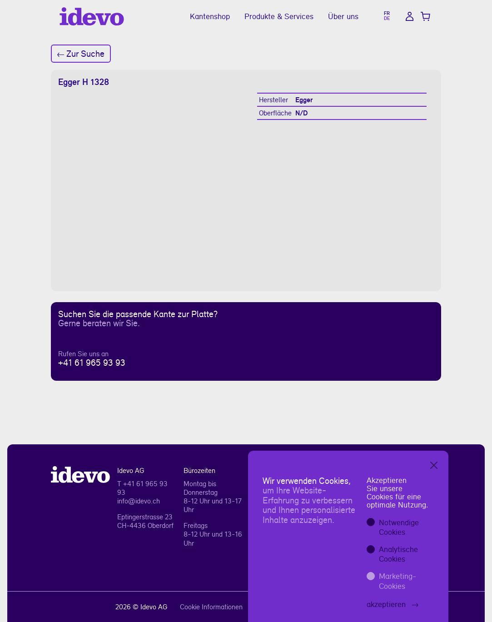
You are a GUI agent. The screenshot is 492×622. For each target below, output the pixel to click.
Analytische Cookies (398, 554)
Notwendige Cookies (399, 527)
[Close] (434, 465)
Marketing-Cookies (397, 581)
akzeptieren (392, 604)
